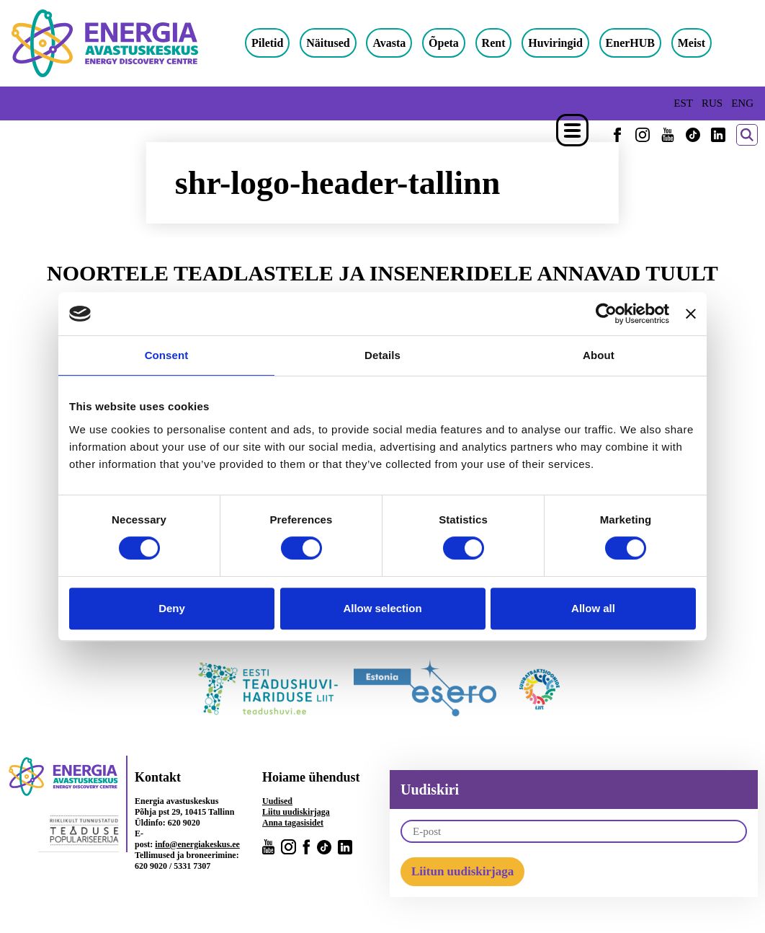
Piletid (267, 43)
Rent (494, 43)
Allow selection (382, 608)
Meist (691, 43)
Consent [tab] (167, 355)
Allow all (593, 608)
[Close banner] (691, 314)
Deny (171, 608)
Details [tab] (382, 355)
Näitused (327, 43)
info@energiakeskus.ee (197, 844)
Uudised (277, 801)
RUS (712, 103)
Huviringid (555, 43)
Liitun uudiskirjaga (462, 871)
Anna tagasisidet (292, 823)
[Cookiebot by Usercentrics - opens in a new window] (606, 313)
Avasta (389, 43)
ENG (742, 103)
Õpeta (444, 43)
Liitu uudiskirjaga (296, 812)
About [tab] (598, 355)
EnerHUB (630, 43)
